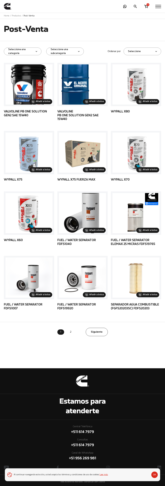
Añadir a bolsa (43, 101)
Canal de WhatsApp (82, 456)
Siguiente (96, 332)
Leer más (104, 475)
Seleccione (134, 51)
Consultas (82, 443)
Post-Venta (29, 16)
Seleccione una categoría (17, 51)
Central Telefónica (82, 430)
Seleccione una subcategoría (59, 51)
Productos (16, 16)
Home (6, 16)
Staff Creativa (99, 482)
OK (154, 475)
